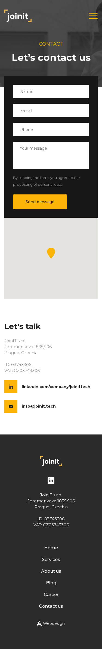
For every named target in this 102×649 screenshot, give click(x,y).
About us (51, 571)
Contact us (51, 606)
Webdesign (51, 623)
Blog (51, 582)
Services (51, 559)
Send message (40, 201)
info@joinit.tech (39, 406)
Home (51, 547)
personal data (50, 184)
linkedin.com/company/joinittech (56, 386)
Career (51, 594)
